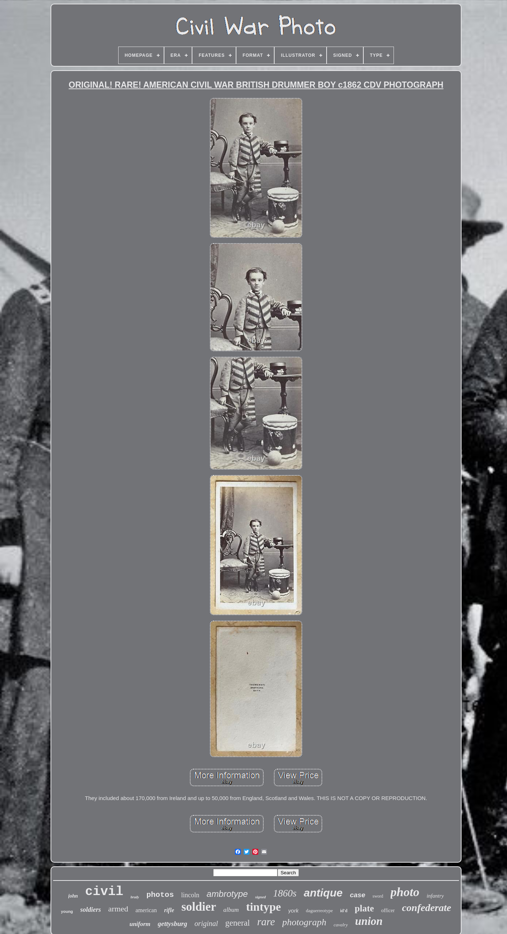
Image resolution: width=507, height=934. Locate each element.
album (231, 909)
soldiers (90, 909)
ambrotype (227, 894)
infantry (435, 896)
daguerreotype (319, 910)
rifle (169, 910)
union (369, 921)
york (293, 910)
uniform (140, 924)
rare (266, 921)
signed (260, 897)
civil (104, 891)
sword (377, 896)
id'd (343, 910)
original (206, 923)
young (67, 911)
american (146, 910)
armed (118, 908)
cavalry (341, 924)
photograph (304, 922)
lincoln (190, 895)
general (237, 922)
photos (160, 895)
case (357, 895)
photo (405, 892)
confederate (426, 907)
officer (388, 910)
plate (364, 908)
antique (323, 893)
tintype (263, 906)
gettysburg (172, 923)
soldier (198, 906)
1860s (285, 893)
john (73, 896)
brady (135, 897)
